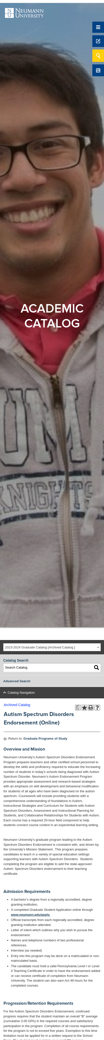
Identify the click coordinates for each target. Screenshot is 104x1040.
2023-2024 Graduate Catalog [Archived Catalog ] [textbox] (40, 647)
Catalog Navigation (21, 692)
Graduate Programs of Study (45, 738)
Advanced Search (16, 681)
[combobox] (52, 647)
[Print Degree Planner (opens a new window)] (78, 707)
